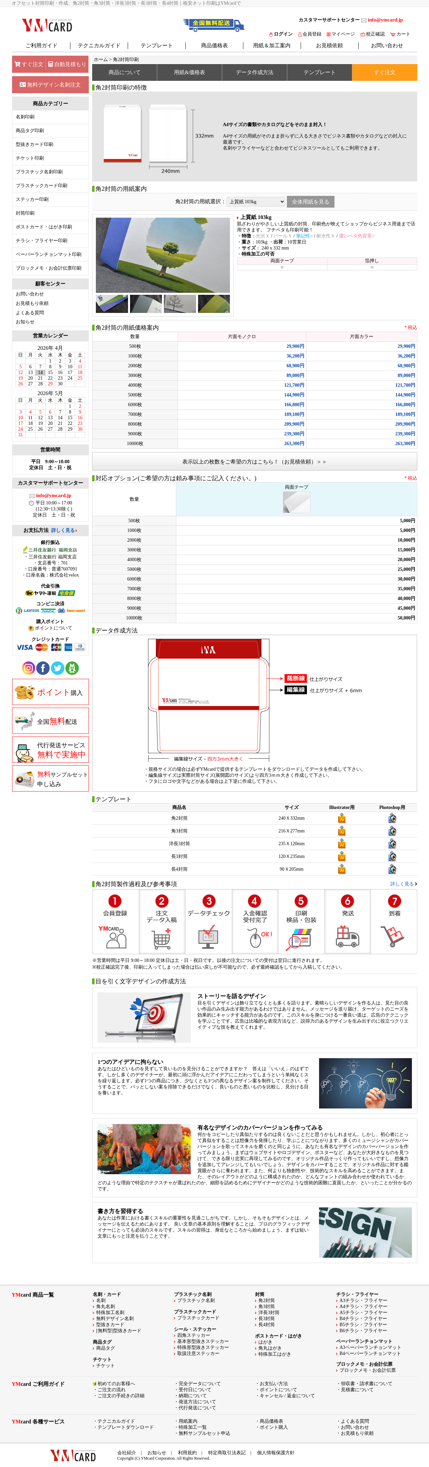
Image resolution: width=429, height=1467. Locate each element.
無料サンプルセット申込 (204, 1433)
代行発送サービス (50, 752)
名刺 (101, 1300)
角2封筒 (266, 1300)
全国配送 (46, 721)
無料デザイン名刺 (115, 1318)
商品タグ (105, 1348)
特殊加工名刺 (110, 1312)
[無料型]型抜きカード (118, 1330)
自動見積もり (67, 64)
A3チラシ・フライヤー (363, 1300)
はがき (265, 1342)
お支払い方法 (274, 1383)
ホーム (101, 59)
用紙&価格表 (189, 72)
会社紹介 (126, 1452)
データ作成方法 (254, 72)
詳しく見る (63, 530)
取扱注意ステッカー (198, 1353)
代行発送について (197, 1407)
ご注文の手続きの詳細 (121, 1395)
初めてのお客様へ (116, 1383)
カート (400, 34)
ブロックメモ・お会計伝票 (368, 1370)
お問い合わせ (387, 45)
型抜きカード (110, 1324)
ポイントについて (278, 1389)
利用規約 (187, 1452)
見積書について (357, 1389)
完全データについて (200, 1383)
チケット (105, 1365)
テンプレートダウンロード (126, 1427)
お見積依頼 (329, 45)
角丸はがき (270, 1348)
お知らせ (25, 321)
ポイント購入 (274, 1427)
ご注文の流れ (112, 1389)
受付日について (195, 1389)
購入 (49, 692)
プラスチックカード (198, 1317)
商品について (125, 72)
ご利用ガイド (41, 45)
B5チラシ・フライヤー (363, 1324)
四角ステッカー (193, 1335)
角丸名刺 (105, 1306)
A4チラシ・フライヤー (363, 1306)
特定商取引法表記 (227, 1452)
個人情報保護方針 (276, 1452)
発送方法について (197, 1401)
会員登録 (309, 34)
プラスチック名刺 (196, 1300)
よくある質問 (30, 312)
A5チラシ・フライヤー (363, 1312)
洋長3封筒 (269, 1312)
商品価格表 (214, 45)
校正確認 (373, 34)
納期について (193, 1395)
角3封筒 (266, 1306)
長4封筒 (266, 1324)
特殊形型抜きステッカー (203, 1347)
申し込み (51, 778)
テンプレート (157, 45)
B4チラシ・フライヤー (363, 1318)
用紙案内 (188, 1421)
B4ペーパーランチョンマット (370, 1353)
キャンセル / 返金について (287, 1395)
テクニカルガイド (99, 45)
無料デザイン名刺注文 (50, 85)
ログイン (281, 34)
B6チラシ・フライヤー (363, 1330)
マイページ (341, 34)
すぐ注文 (28, 64)
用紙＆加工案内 (272, 45)
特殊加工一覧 (193, 1427)
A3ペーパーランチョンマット (371, 1347)
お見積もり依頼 (32, 303)
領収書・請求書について (366, 1383)
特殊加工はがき (274, 1354)
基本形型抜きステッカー (203, 1341)
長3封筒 (266, 1318)
